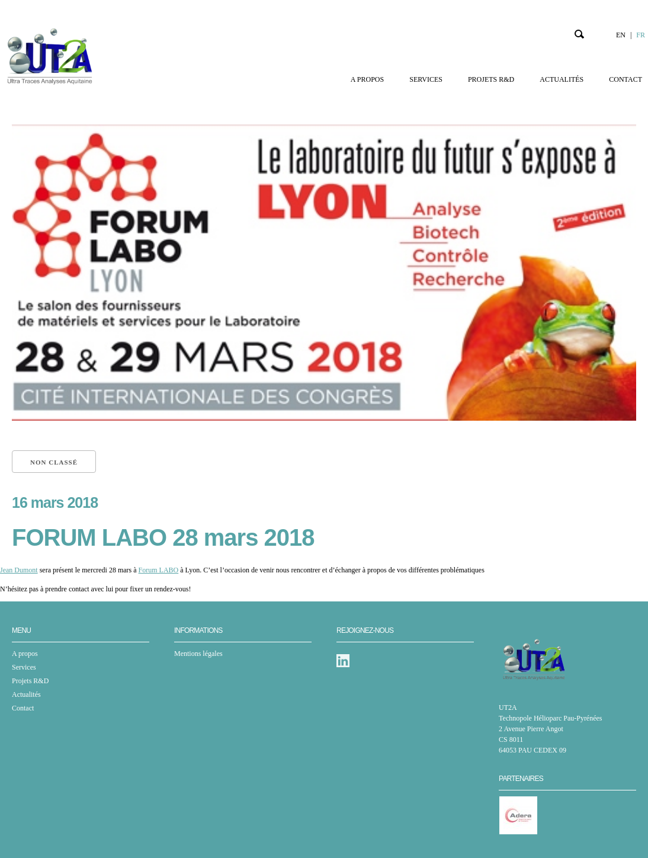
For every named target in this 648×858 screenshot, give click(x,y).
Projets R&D (491, 79)
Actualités (561, 79)
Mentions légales (198, 653)
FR (640, 35)
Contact (625, 79)
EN (620, 35)
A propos (367, 79)
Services (425, 79)
